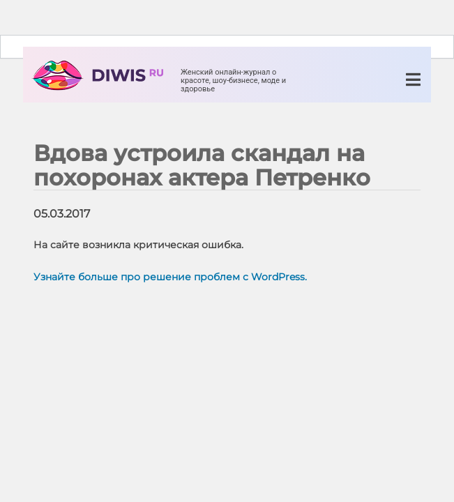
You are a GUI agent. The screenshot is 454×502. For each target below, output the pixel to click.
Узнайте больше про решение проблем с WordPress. (170, 277)
